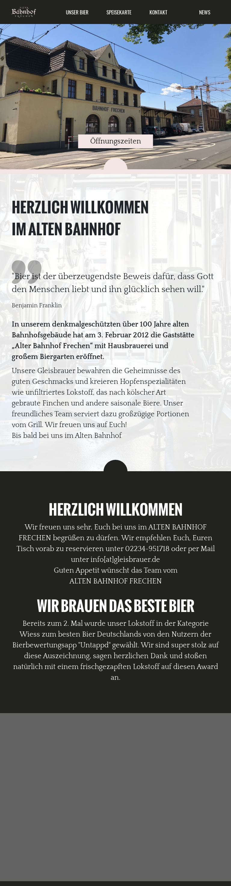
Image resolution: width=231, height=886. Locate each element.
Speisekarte (118, 12)
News (204, 12)
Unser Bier (77, 12)
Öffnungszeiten (115, 141)
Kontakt (158, 12)
